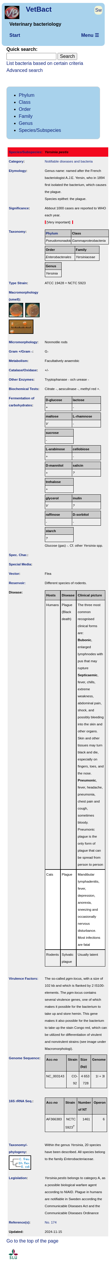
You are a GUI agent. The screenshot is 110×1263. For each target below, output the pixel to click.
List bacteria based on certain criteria (44, 63)
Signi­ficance (19, 208)
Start (14, 35)
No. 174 (51, 1222)
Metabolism (18, 361)
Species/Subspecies (40, 130)
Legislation (18, 1178)
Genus (26, 123)
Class (25, 102)
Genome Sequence (24, 1058)
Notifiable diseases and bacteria (69, 161)
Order (25, 109)
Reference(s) (19, 1222)
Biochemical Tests (23, 389)
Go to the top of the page (32, 1240)
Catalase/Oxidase (23, 370)
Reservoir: (17, 583)
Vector (14, 573)
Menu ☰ (90, 35)
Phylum (26, 95)
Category (16, 161)
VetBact (39, 9)
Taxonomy (17, 231)
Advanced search (24, 70)
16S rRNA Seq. (20, 1101)
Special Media (20, 564)
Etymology (17, 170)
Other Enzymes (21, 379)
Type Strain (18, 283)
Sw (98, 10)
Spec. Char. (18, 555)
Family (26, 116)
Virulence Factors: (23, 978)
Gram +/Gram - (20, 351)
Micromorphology (23, 342)
